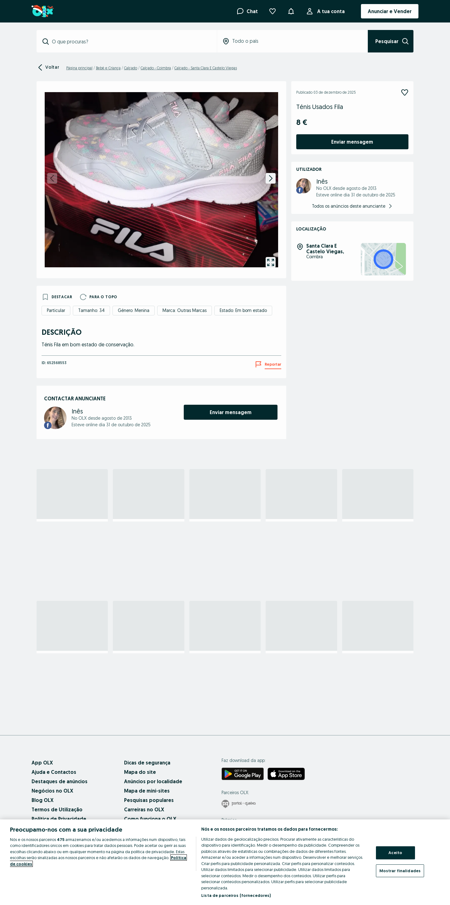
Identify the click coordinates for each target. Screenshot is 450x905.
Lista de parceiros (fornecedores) (236, 895)
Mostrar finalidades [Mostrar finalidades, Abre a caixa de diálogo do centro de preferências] (400, 870)
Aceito (395, 852)
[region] (225, 862)
